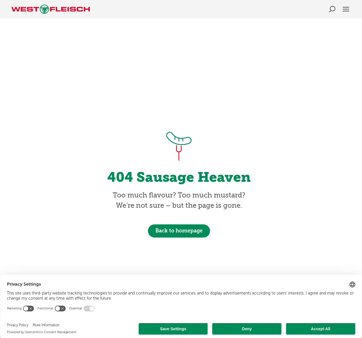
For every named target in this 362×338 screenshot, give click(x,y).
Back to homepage (179, 231)
